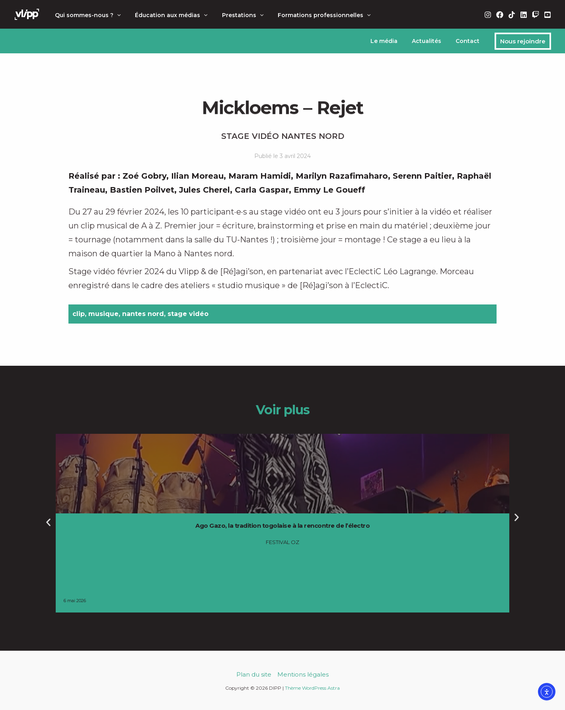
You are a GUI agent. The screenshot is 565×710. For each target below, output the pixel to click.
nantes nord (143, 314)
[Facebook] (499, 14)
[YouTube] (547, 14)
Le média (391, 41)
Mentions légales (303, 674)
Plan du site (253, 674)
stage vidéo (188, 314)
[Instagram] (487, 14)
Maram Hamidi (259, 176)
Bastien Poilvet (142, 190)
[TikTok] (511, 14)
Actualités (431, 41)
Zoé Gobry (144, 176)
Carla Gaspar (262, 190)
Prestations (234, 15)
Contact (469, 41)
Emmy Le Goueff (329, 190)
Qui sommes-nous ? (86, 15)
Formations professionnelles (313, 15)
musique (103, 314)
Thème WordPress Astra (312, 688)
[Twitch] (535, 14)
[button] (115, 15)
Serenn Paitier (422, 176)
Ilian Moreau (197, 176)
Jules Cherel (204, 190)
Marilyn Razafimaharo (342, 176)
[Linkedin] (523, 14)
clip (78, 314)
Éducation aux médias (166, 15)
